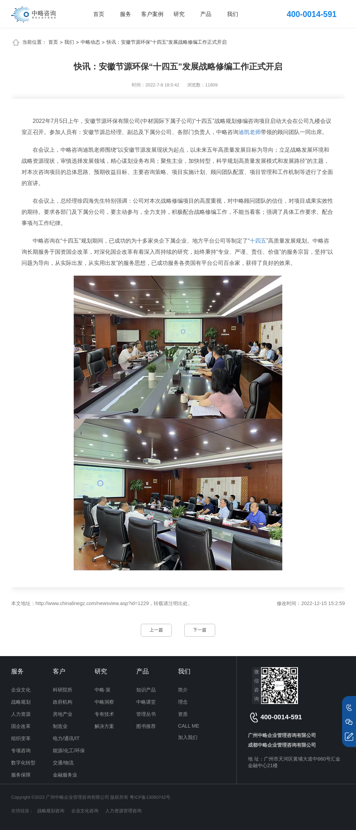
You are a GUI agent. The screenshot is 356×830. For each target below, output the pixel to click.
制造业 (60, 726)
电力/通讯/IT (66, 738)
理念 (183, 702)
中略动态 (90, 42)
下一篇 (200, 629)
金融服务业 (65, 775)
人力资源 (21, 714)
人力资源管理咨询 (123, 810)
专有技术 (104, 714)
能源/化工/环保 (69, 750)
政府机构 (62, 702)
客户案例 (152, 14)
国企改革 (21, 726)
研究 (179, 14)
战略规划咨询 (50, 810)
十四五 (258, 241)
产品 (205, 14)
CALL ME (188, 726)
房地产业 (62, 714)
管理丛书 (146, 714)
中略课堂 (146, 702)
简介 (183, 690)
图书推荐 (146, 726)
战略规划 (21, 702)
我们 (232, 14)
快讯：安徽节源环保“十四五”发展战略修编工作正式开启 (166, 42)
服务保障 (21, 775)
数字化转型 (23, 762)
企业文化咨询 (84, 810)
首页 (98, 14)
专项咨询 (21, 750)
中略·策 (103, 690)
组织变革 (21, 738)
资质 (183, 714)
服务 (125, 14)
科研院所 (62, 690)
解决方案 (104, 726)
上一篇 (156, 629)
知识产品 (146, 690)
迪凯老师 (249, 132)
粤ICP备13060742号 (150, 797)
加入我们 (187, 737)
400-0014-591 (312, 14)
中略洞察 (104, 702)
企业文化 (21, 690)
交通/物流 (63, 762)
